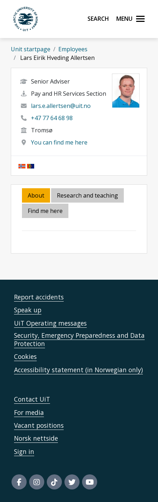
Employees (72, 49)
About (36, 195)
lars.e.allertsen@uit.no (61, 106)
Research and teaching (87, 195)
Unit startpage (30, 49)
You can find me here (59, 142)
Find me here (45, 211)
